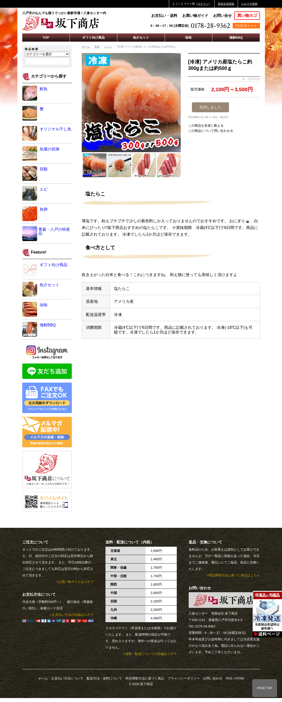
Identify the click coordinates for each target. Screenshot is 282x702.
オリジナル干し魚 (55, 129)
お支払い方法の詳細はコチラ (73, 615)
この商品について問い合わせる (210, 131)
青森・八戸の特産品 (54, 231)
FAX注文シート (246, 26)
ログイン (203, 3)
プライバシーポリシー (184, 678)
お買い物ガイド (195, 15)
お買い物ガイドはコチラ (76, 582)
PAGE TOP (264, 688)
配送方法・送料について (104, 678)
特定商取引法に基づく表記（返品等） (209, 117)
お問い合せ (222, 15)
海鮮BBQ (236, 37)
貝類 (44, 169)
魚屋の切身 (49, 149)
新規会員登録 (226, 3)
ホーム (86, 46)
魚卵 (97, 46)
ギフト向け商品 (93, 37)
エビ (44, 189)
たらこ (108, 46)
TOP (46, 37)
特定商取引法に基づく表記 (145, 678)
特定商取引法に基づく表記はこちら (234, 575)
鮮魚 (44, 89)
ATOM (239, 678)
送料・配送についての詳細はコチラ (151, 654)
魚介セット (141, 37)
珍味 (188, 37)
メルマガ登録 (249, 3)
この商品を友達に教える (206, 125)
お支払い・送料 (164, 15)
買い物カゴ (247, 15)
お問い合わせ (212, 678)
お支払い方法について (67, 678)
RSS (229, 678)
